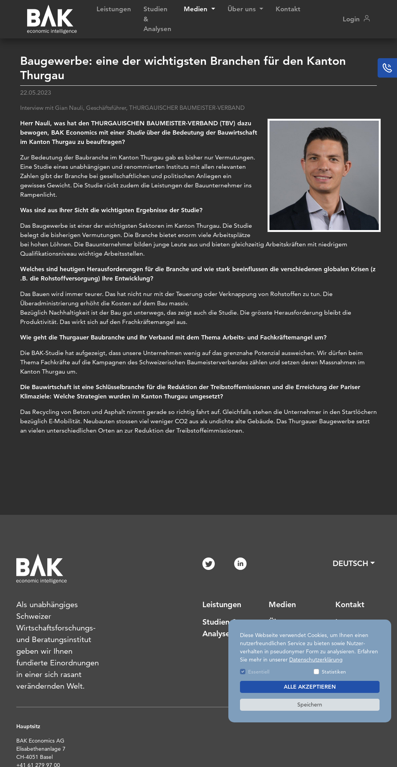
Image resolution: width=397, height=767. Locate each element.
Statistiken (334, 671)
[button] (354, 563)
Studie (136, 132)
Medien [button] (196, 9)
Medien (282, 604)
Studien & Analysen (157, 19)
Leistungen (114, 9)
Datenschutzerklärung (316, 659)
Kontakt (288, 9)
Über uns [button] (243, 9)
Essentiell (258, 671)
